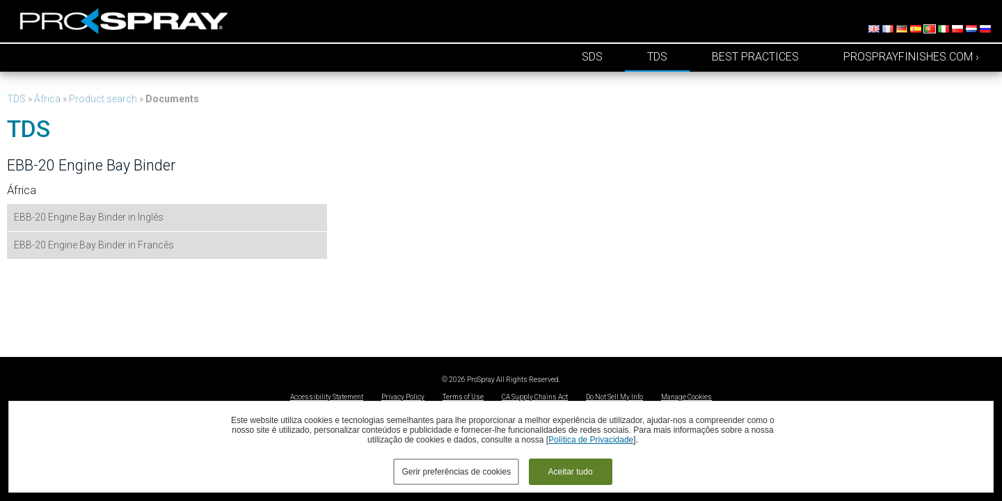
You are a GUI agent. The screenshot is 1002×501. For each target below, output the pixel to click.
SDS (592, 56)
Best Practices (755, 56)
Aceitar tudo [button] (570, 472)
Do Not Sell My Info (614, 397)
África (47, 98)
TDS (657, 56)
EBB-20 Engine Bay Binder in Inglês (89, 217)
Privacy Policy (402, 397)
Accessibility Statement (326, 397)
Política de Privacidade (590, 440)
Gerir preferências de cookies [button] (456, 472)
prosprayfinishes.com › (911, 56)
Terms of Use (463, 397)
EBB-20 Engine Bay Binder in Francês (94, 244)
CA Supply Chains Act (535, 397)
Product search (103, 98)
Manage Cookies (686, 397)
